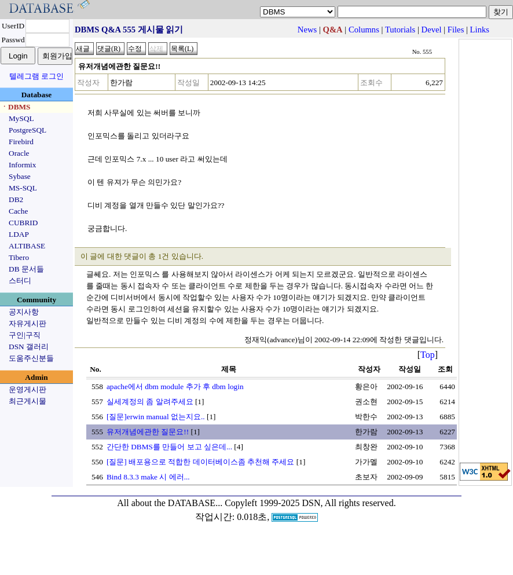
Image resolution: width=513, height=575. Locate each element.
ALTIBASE (27, 245)
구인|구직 (25, 335)
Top (427, 355)
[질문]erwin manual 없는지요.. (156, 416)
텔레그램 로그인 (36, 76)
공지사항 (24, 311)
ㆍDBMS (16, 106)
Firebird (21, 141)
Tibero (19, 257)
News (307, 29)
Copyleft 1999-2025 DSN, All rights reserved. (310, 503)
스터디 (20, 280)
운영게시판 (27, 389)
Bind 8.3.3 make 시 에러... (148, 477)
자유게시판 (27, 323)
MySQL (21, 118)
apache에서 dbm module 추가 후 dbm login (175, 386)
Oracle (19, 153)
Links (479, 29)
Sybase (20, 176)
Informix (22, 164)
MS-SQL (23, 188)
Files (456, 29)
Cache (18, 211)
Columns (364, 29)
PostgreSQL (27, 130)
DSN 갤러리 (29, 346)
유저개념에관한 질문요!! (148, 431)
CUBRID (23, 222)
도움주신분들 (31, 358)
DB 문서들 (26, 269)
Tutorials (400, 29)
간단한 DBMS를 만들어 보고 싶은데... (169, 446)
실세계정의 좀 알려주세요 (150, 401)
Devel (432, 29)
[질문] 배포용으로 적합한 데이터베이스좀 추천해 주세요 (201, 461)
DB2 (16, 199)
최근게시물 (27, 401)
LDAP (19, 234)
